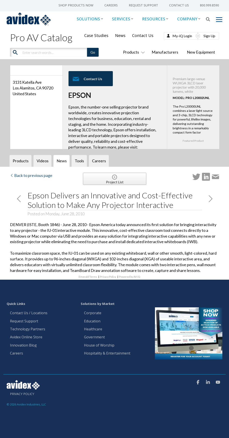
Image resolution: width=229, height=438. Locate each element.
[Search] (208, 19)
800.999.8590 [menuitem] (209, 5)
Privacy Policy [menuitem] (22, 394)
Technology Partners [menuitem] (27, 329)
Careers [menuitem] (111, 5)
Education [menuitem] (92, 321)
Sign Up (209, 36)
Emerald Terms (88, 276)
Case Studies (96, 35)
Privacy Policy (108, 276)
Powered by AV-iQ (129, 276)
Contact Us (142, 35)
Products (133, 52)
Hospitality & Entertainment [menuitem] (107, 353)
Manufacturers (165, 52)
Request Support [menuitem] (143, 5)
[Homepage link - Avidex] (23, 387)
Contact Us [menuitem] (179, 5)
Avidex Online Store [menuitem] (26, 337)
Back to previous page (31, 175)
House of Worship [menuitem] (99, 345)
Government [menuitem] (94, 337)
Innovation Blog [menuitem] (23, 345)
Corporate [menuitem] (92, 313)
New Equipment (201, 52)
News (120, 35)
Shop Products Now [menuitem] (76, 5)
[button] (219, 19)
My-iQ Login (182, 36)
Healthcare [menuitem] (93, 329)
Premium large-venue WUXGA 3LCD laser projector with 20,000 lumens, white (189, 85)
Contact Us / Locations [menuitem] (28, 313)
